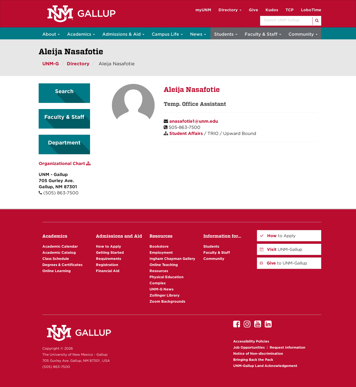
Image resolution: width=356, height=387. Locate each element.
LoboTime (311, 10)
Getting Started (110, 252)
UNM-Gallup (281, 249)
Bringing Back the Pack (253, 360)
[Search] (316, 21)
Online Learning (56, 271)
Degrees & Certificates (62, 265)
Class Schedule (55, 258)
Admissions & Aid (123, 34)
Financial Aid (107, 271)
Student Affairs (186, 133)
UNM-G (50, 63)
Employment (161, 252)
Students (225, 34)
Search (64, 91)
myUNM (203, 10)
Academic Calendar (60, 246)
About (51, 34)
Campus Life (167, 34)
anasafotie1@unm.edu (193, 121)
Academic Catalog (59, 252)
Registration (107, 265)
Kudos (271, 10)
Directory (229, 10)
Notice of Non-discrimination (258, 353)
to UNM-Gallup (283, 263)
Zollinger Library (164, 295)
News (198, 34)
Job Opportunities (249, 347)
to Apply (278, 235)
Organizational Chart (65, 163)
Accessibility (251, 341)
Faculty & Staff (263, 34)
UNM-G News (161, 289)
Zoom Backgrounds (167, 301)
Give (253, 10)
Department (64, 142)
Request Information (287, 347)
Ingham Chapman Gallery (172, 258)
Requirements (108, 258)
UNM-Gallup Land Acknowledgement (265, 366)
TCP (290, 10)
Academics (81, 34)
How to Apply (108, 246)
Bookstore (159, 246)
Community (303, 34)
